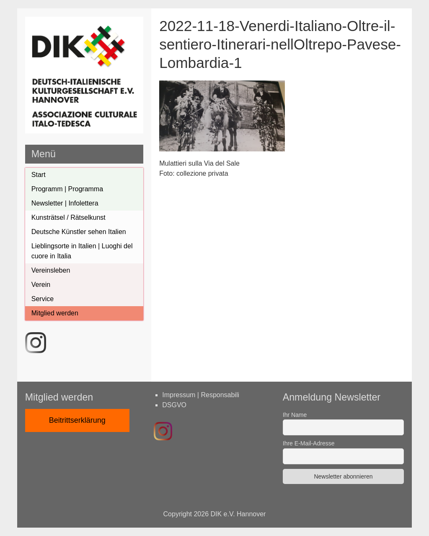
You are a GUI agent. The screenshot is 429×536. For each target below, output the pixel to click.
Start (38, 174)
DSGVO (174, 405)
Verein (40, 284)
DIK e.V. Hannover (238, 514)
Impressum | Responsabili (200, 394)
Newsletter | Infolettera (64, 203)
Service (42, 298)
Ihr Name (295, 414)
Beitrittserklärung (77, 420)
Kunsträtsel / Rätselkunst (68, 217)
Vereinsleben (50, 270)
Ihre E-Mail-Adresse (309, 443)
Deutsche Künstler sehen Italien (78, 231)
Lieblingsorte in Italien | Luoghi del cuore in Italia (82, 251)
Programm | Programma (67, 189)
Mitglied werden (54, 313)
